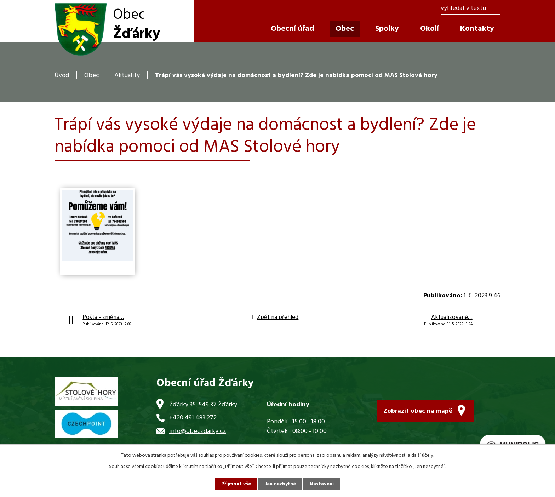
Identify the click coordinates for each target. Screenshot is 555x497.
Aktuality (127, 75)
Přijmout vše (236, 484)
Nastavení (322, 484)
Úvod (62, 75)
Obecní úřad (292, 29)
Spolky (387, 29)
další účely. (422, 455)
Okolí (429, 29)
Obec (91, 75)
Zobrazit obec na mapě (417, 411)
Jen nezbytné (280, 484)
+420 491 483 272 (193, 418)
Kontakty (477, 29)
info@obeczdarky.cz (197, 431)
